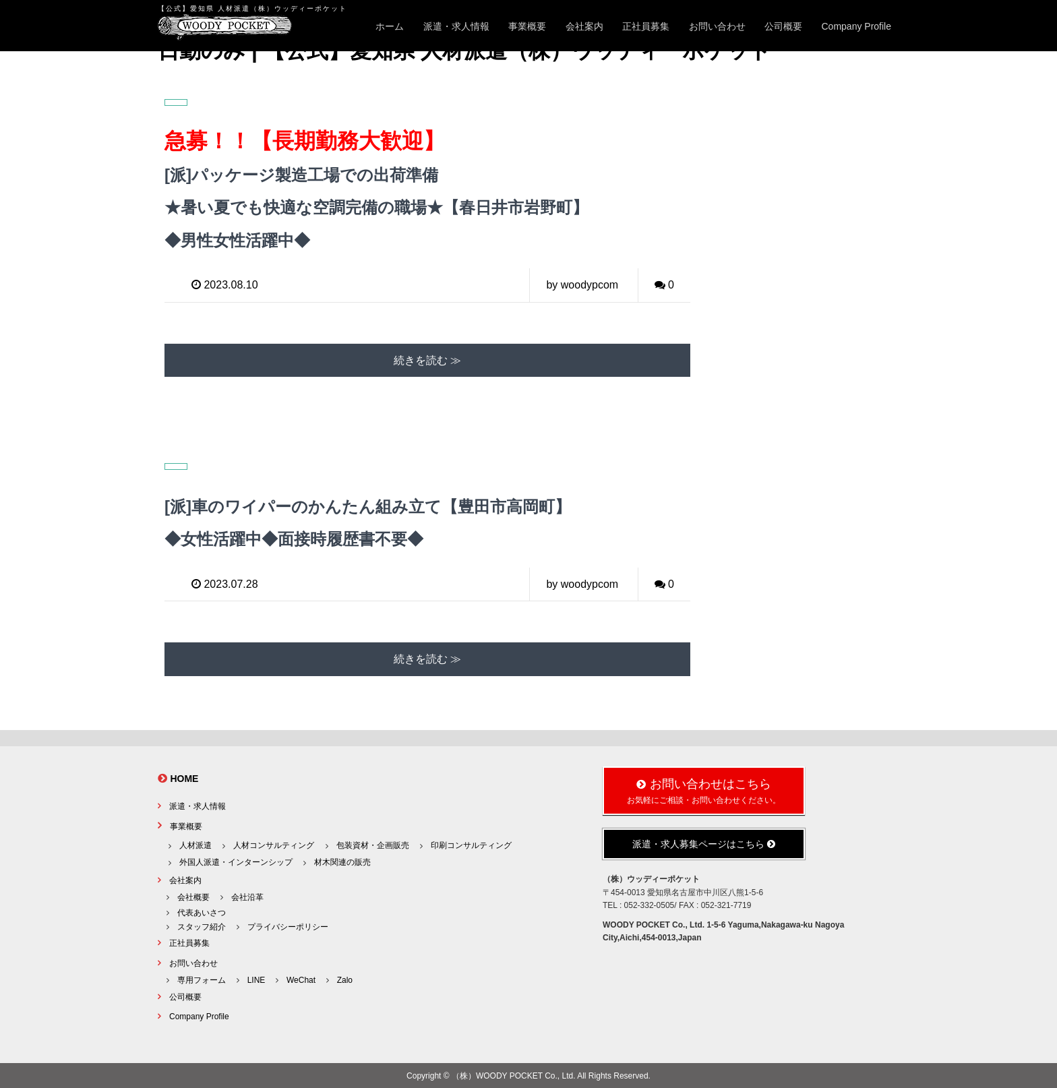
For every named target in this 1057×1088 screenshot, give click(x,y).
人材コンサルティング (273, 844)
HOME (184, 777)
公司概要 (783, 26)
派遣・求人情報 (456, 26)
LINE (256, 979)
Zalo (345, 979)
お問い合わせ (717, 26)
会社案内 (584, 26)
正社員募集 (645, 26)
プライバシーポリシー (287, 925)
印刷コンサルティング (471, 844)
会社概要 (193, 896)
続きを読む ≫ (427, 359)
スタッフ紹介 (201, 925)
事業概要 (527, 26)
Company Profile (857, 26)
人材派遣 (195, 844)
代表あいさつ (201, 911)
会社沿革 (247, 896)
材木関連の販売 (342, 861)
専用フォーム (201, 979)
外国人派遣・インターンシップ (236, 861)
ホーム (389, 26)
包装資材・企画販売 (372, 844)
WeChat (300, 979)
